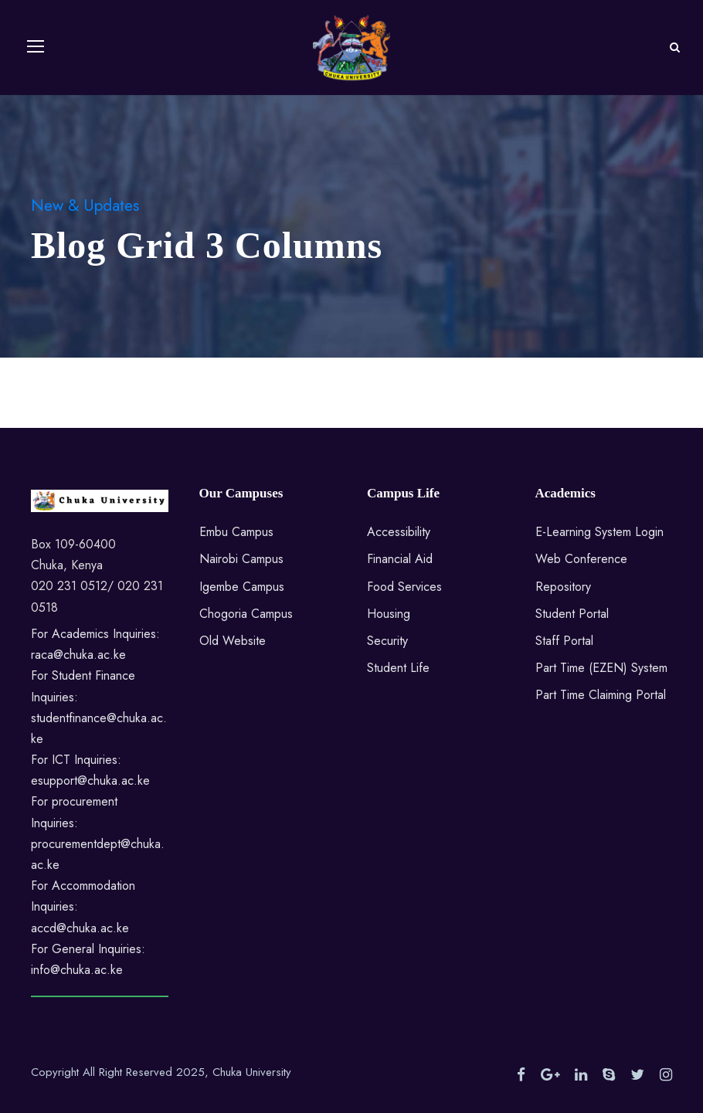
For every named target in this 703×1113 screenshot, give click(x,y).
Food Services (404, 587)
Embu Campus (236, 532)
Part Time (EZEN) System (601, 668)
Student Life (398, 668)
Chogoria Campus (246, 614)
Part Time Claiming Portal (600, 695)
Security (387, 641)
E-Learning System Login (599, 532)
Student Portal (572, 614)
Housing (388, 614)
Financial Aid (400, 559)
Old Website (232, 641)
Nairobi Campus (241, 559)
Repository (563, 587)
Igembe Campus (241, 587)
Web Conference (581, 559)
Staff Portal (564, 641)
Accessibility (398, 532)
